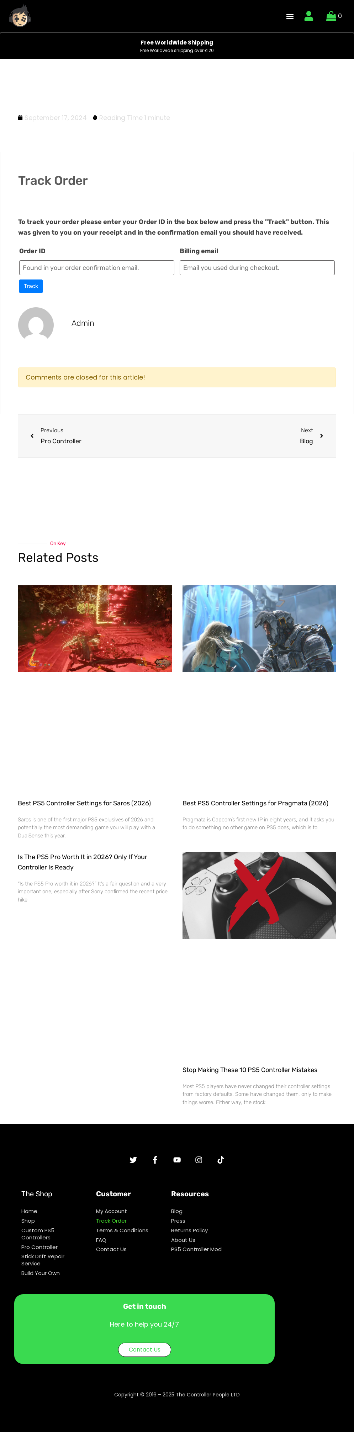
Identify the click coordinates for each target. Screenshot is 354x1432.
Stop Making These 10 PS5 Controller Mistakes (250, 1070)
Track (31, 286)
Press (178, 1224)
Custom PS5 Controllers (37, 1238)
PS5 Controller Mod (196, 1256)
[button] (290, 16)
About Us (183, 1245)
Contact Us (111, 1256)
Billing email (199, 251)
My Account (111, 1213)
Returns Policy (189, 1235)
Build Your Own (40, 1281)
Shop (28, 1224)
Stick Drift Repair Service (42, 1267)
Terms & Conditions (122, 1235)
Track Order (111, 1224)
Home (29, 1213)
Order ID (32, 251)
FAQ (101, 1245)
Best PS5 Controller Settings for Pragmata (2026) (255, 803)
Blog (177, 1213)
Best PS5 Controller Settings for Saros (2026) (84, 803)
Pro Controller (39, 1252)
